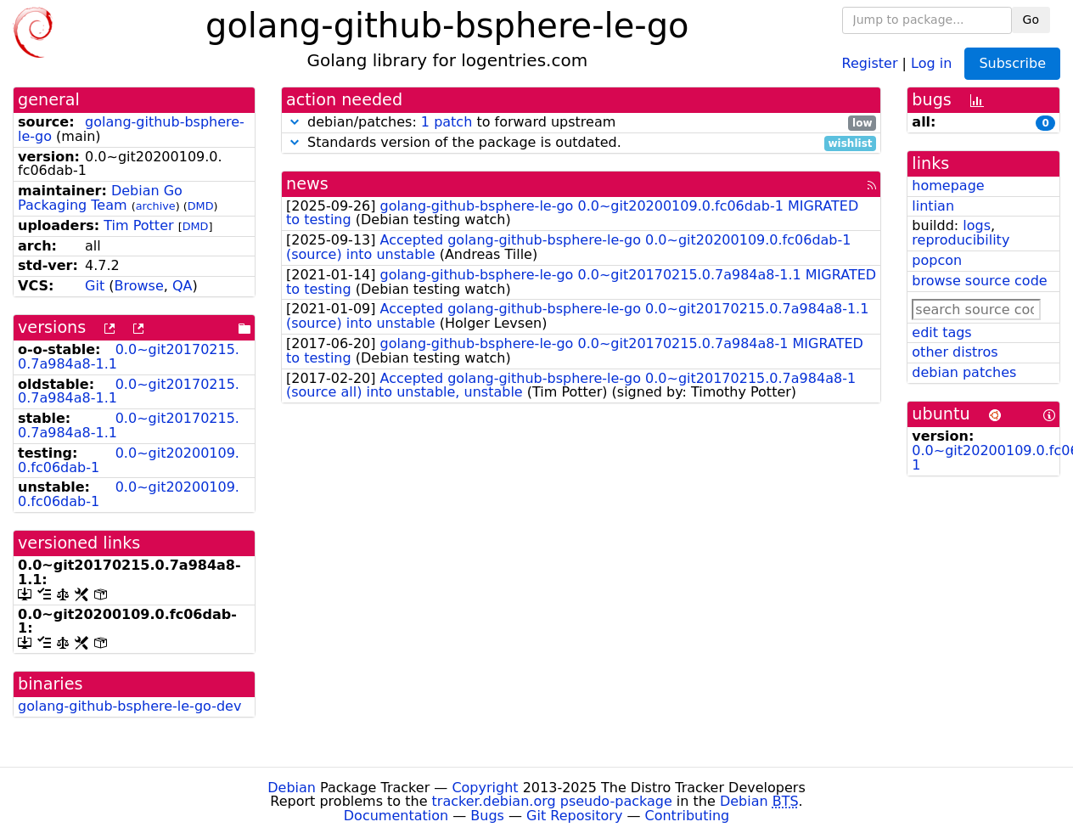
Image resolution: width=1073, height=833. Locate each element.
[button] (294, 122)
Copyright (485, 788)
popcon (937, 260)
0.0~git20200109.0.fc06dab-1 (128, 460)
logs (977, 225)
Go (1031, 19)
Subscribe (1012, 63)
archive (156, 206)
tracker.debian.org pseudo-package (552, 801)
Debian (291, 788)
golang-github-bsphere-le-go (131, 129)
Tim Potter (138, 225)
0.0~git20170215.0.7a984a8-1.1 (128, 356)
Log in (931, 62)
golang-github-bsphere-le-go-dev (129, 706)
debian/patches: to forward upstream (581, 122)
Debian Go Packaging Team (100, 198)
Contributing (687, 816)
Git (94, 286)
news (307, 184)
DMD (201, 206)
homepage (948, 185)
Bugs (487, 816)
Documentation (396, 816)
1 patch (446, 122)
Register (870, 62)
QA (182, 286)
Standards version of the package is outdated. (581, 143)
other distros (954, 352)
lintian (933, 206)
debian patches (964, 372)
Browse (139, 286)
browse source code (979, 281)
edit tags (941, 332)
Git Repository (574, 816)
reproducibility (960, 240)
